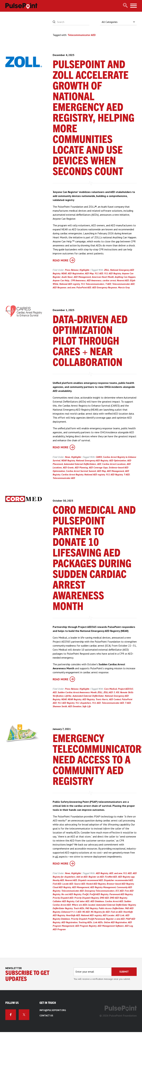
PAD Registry (91, 908)
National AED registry (69, 283)
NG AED (86, 911)
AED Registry (88, 699)
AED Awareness (94, 280)
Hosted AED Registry (96, 883)
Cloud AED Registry (62, 887)
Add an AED (82, 876)
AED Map (89, 273)
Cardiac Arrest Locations (114, 464)
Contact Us (46, 1015)
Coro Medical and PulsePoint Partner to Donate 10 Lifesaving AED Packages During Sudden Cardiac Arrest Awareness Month (94, 558)
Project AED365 (125, 688)
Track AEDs (79, 908)
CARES (99, 456)
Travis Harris (102, 699)
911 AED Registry (112, 273)
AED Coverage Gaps (98, 467)
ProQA (85, 894)
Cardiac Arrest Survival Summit (81, 471)
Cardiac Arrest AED (114, 901)
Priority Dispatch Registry (86, 897)
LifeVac (68, 695)
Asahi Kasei (67, 276)
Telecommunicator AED (123, 283)
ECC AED (120, 890)
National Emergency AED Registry (92, 460)
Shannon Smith (60, 706)
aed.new (71, 287)
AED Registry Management (103, 887)
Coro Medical (110, 688)
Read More (64, 260)
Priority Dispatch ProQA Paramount (88, 918)
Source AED (79, 883)
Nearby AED (58, 880)
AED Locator (108, 915)
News (67, 456)
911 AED (99, 273)
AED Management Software (111, 925)
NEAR (64, 273)
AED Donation (74, 706)
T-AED (108, 283)
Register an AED (96, 876)
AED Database (97, 901)
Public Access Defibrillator (111, 908)
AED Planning (81, 467)
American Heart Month (103, 276)
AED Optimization (117, 460)
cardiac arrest (109, 280)
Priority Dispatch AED (63, 897)
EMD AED (104, 897)
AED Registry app (126, 876)
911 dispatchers (83, 702)
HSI (117, 692)
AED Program (59, 929)
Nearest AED (123, 280)
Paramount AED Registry (121, 894)
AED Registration (76, 273)
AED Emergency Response (104, 287)
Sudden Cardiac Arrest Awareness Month (77, 692)
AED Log (129, 925)
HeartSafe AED (73, 915)
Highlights (84, 269)
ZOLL (106, 269)
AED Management (82, 276)
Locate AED (67, 883)
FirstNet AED (111, 876)
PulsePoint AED (83, 287)
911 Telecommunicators (92, 283)
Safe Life (86, 706)
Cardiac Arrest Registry (72, 474)
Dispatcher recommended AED (118, 880)
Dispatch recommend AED (90, 880)
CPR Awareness (78, 280)
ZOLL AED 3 (109, 692)
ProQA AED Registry (99, 894)
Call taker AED (82, 901)
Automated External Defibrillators (80, 464)
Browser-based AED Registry (120, 883)
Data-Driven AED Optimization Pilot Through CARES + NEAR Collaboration (90, 341)
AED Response (59, 287)
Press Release (71, 269)
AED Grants (68, 467)
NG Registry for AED (100, 911)
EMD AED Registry (118, 897)
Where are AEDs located (83, 904)
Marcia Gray (124, 287)
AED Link (120, 915)
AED (99, 464)
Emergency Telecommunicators (99, 890)
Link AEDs (98, 922)
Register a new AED (115, 918)
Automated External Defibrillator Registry (116, 904)
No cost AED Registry (71, 894)
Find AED (57, 883)
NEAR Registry (68, 460)
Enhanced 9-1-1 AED (71, 911)
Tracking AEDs (85, 922)
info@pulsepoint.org (53, 1010)
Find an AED (116, 911)
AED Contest (115, 699)
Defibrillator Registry (63, 908)
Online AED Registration (115, 922)
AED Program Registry (85, 925)
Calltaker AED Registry (63, 901)
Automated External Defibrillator (88, 695)
